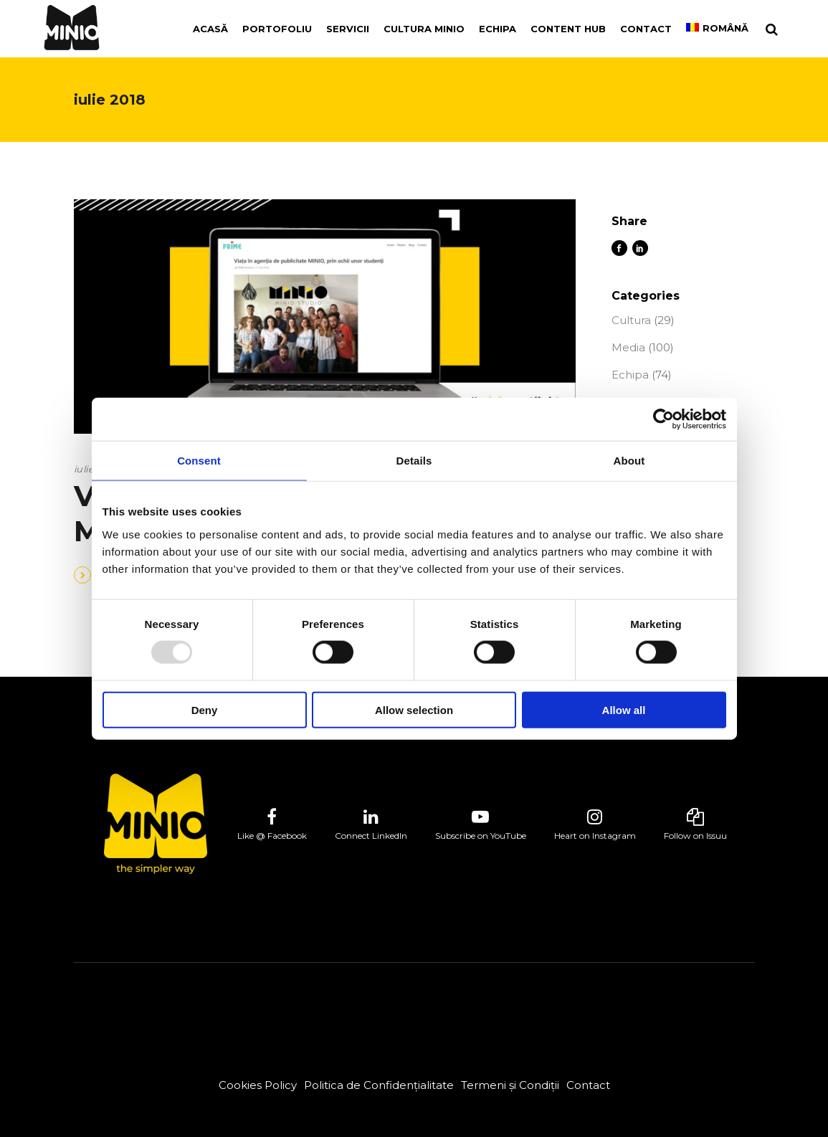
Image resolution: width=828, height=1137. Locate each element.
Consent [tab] (199, 461)
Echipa (630, 374)
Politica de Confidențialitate (379, 1085)
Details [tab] (414, 461)
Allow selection (414, 709)
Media (628, 347)
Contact (588, 1085)
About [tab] (629, 461)
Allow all (624, 709)
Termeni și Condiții (510, 1085)
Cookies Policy (258, 1085)
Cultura (631, 320)
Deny (204, 709)
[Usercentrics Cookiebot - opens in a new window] (663, 419)
